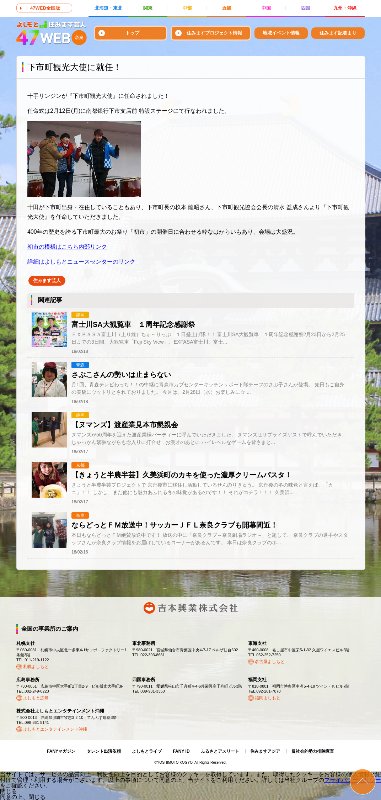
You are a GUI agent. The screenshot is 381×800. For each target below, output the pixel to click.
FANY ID (181, 751)
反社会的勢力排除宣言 (312, 751)
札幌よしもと (36, 666)
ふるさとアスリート (220, 751)
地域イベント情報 (281, 33)
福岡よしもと (267, 697)
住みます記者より (338, 33)
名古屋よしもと (270, 661)
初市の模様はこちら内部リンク (67, 247)
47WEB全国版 (45, 8)
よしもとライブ (147, 751)
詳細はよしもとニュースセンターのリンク (81, 262)
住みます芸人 (47, 280)
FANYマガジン (61, 751)
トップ (132, 33)
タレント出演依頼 (104, 751)
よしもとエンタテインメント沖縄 (55, 729)
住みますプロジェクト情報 (214, 33)
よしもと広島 (36, 697)
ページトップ (363, 782)
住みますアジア (265, 751)
